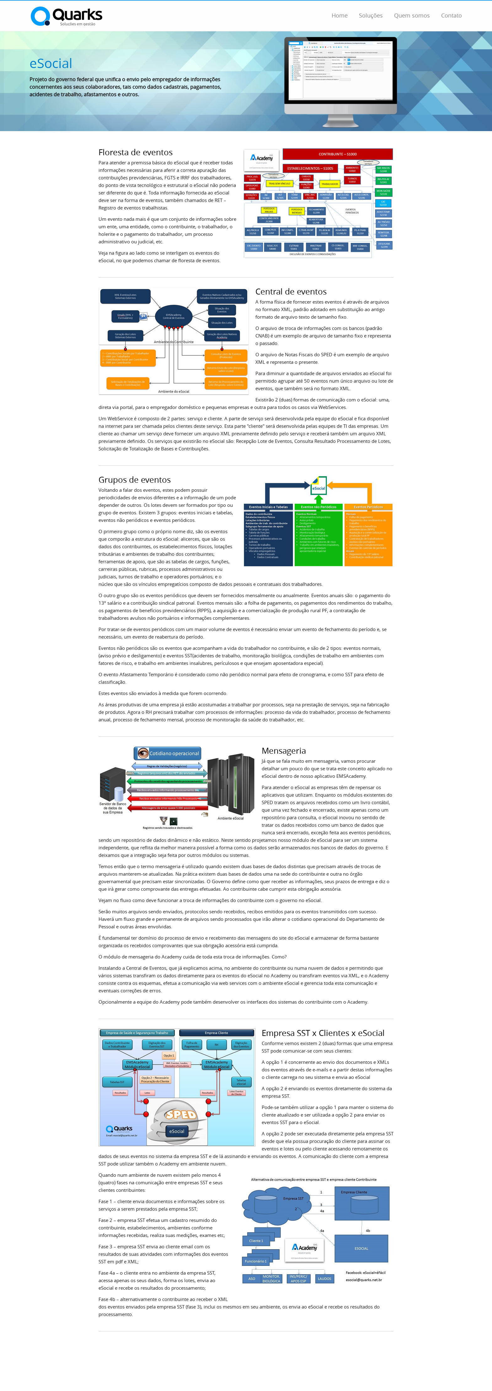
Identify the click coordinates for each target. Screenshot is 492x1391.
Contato (451, 15)
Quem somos (412, 15)
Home (340, 15)
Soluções (371, 15)
